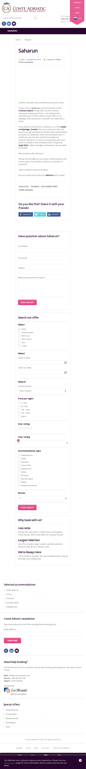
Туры (8, 726)
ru (77, 18)
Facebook (27, 214)
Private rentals (27, 332)
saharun (35, 186)
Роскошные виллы (29, 485)
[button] (66, 497)
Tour (23, 342)
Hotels (23, 458)
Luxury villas (26, 465)
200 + (24, 416)
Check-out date (24, 367)
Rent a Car (26, 336)
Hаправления (12, 710)
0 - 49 (24, 403)
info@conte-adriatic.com (19, 675)
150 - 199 (25, 413)
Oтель (23, 472)
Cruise (24, 346)
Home (17, 40)
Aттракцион (11, 714)
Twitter (41, 214)
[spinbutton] (43, 498)
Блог (77, 13)
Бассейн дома (27, 479)
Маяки (24, 482)
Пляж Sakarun (26, 190)
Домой (19, 748)
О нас (77, 7)
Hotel (24, 329)
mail (14, 23)
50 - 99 (24, 406)
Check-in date (24, 357)
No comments (27, 62)
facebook (4, 23)
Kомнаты (25, 462)
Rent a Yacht (26, 339)
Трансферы (11, 722)
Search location (25, 386)
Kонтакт (77, 2)
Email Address (10, 629)
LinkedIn (55, 214)
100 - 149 (25, 409)
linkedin (9, 23)
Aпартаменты (27, 455)
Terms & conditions (61, 748)
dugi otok (24, 186)
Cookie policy (10, 763)
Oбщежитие (26, 469)
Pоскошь (24, 475)
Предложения (12, 718)
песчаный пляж (49, 186)
